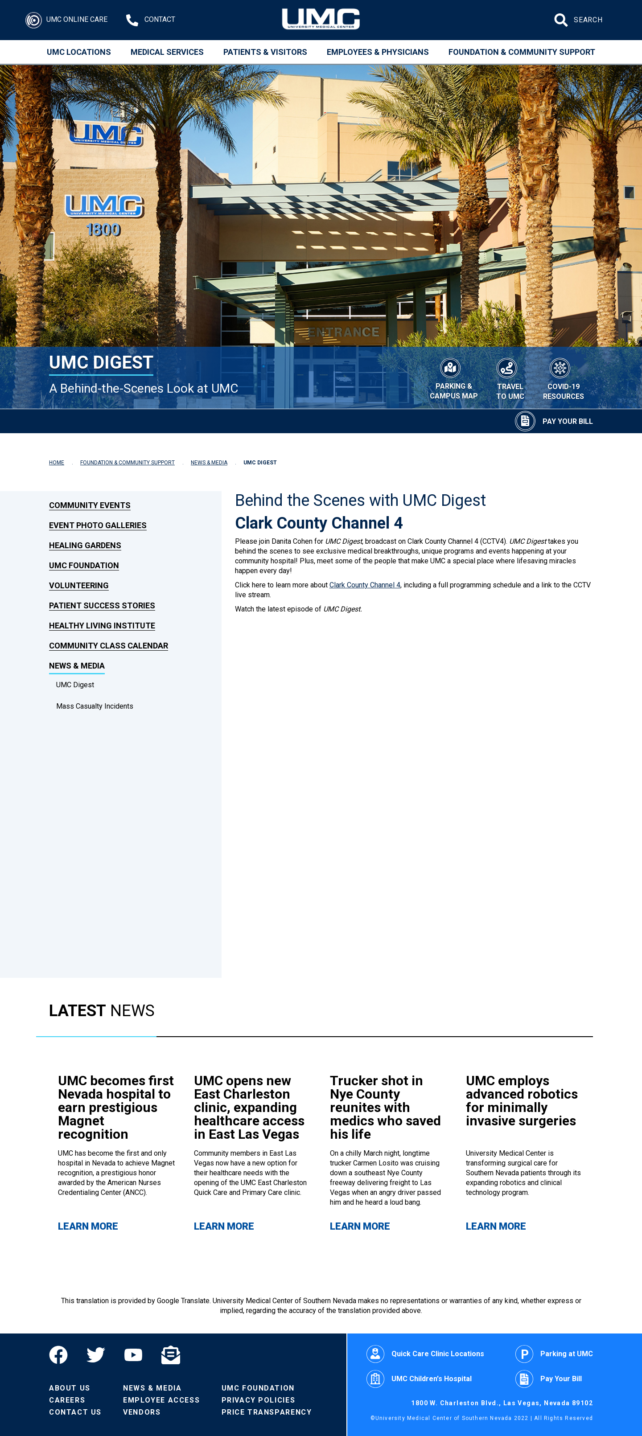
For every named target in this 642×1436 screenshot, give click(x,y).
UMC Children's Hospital (419, 1379)
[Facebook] (63, 1355)
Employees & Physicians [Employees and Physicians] (378, 52)
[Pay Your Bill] (554, 421)
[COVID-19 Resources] (563, 378)
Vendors (141, 1412)
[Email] (170, 1355)
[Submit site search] (562, 20)
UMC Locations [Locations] (79, 52)
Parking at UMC (554, 1354)
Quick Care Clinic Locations (425, 1354)
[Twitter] (96, 1355)
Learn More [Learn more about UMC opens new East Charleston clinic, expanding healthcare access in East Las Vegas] (224, 1226)
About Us (70, 1388)
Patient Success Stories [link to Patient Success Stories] (102, 605)
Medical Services (167, 52)
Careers (67, 1400)
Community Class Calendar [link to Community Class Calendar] (108, 645)
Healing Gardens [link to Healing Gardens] (85, 545)
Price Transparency (267, 1412)
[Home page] (321, 20)
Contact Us (75, 1412)
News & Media (152, 1388)
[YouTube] (133, 1355)
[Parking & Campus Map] (453, 377)
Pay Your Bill (548, 1379)
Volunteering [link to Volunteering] (79, 585)
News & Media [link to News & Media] (77, 665)
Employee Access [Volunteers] (161, 1400)
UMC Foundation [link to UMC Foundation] (84, 565)
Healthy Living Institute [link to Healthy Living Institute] (102, 625)
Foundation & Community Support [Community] (522, 52)
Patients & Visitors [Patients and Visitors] (265, 52)
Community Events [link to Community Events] (90, 505)
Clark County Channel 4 (364, 585)
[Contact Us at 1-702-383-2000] (150, 20)
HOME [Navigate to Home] (56, 463)
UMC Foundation (258, 1388)
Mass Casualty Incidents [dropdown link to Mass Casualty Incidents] (94, 706)
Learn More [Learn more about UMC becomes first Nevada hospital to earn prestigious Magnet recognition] (88, 1226)
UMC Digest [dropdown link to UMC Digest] (75, 685)
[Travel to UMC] (510, 378)
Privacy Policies (259, 1400)
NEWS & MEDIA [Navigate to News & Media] (209, 463)
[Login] (66, 20)
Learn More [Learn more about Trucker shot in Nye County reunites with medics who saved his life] (360, 1226)
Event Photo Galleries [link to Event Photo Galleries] (98, 525)
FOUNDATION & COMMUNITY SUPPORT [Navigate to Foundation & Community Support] (127, 463)
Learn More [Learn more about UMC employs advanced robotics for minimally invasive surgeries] (496, 1226)
